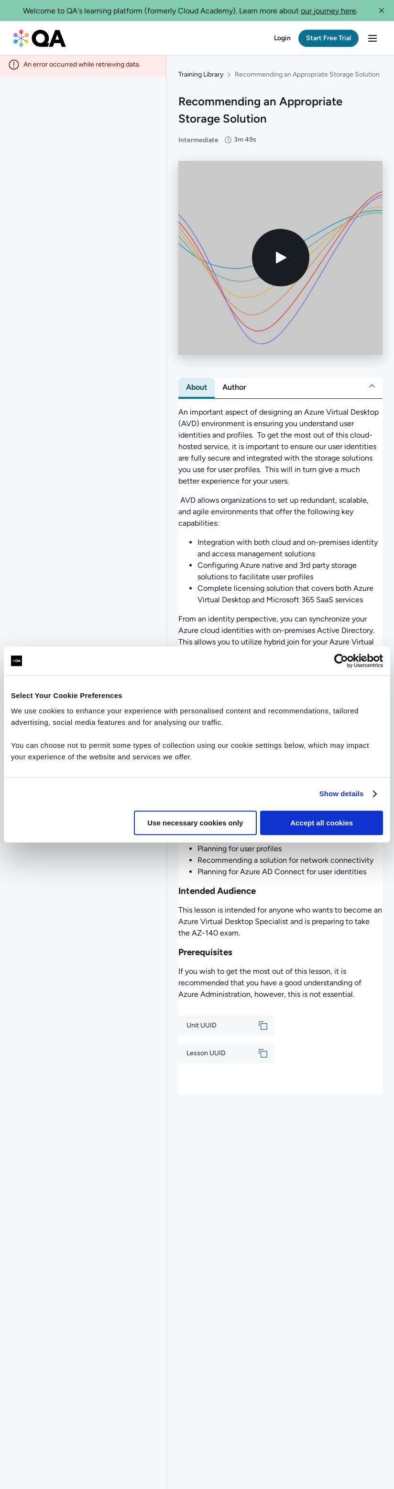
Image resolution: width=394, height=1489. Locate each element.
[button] (381, 10)
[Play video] (280, 261)
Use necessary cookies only (195, 823)
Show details (341, 794)
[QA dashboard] (40, 38)
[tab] (196, 390)
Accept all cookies (321, 823)
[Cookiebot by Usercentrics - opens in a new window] (341, 661)
